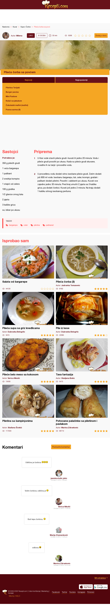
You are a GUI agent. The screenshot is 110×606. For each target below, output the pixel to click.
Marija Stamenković (59, 536)
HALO (17, 598)
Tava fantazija (82, 360)
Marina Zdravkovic (61, 565)
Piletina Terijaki (13, 87)
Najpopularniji (81, 80)
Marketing (44, 593)
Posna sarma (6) (13, 109)
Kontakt (11, 595)
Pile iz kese (82, 314)
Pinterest (90, 594)
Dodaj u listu (101, 35)
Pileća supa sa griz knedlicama (28, 314)
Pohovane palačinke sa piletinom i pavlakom (82, 408)
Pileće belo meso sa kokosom (28, 360)
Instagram (81, 594)
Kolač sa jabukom (14, 101)
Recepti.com (55, 4)
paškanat (50, 225)
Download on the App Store (86, 588)
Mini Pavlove (11, 96)
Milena (19, 35)
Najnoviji (28, 80)
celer (26, 225)
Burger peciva (12, 92)
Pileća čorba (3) (82, 268)
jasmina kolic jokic (59, 479)
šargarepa (13, 225)
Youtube (72, 594)
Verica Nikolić (64, 507)
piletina (37, 225)
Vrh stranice (100, 580)
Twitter (64, 594)
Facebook (56, 594)
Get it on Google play (101, 588)
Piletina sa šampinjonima (28, 408)
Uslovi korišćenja (34, 593)
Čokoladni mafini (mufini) (17, 105)
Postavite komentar (61, 447)
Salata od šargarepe (28, 268)
